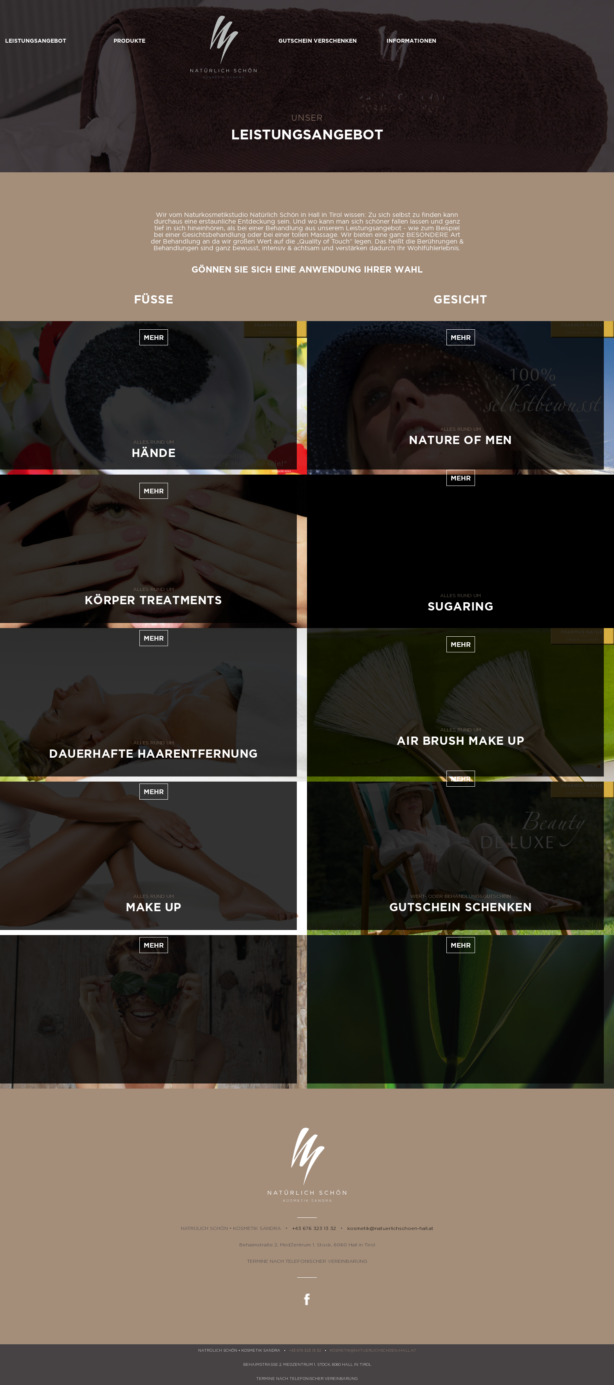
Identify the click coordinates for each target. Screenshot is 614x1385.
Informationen (495, 41)
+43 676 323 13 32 (314, 1228)
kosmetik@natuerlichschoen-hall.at (390, 1228)
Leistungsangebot (119, 41)
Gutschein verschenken (401, 41)
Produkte (213, 41)
